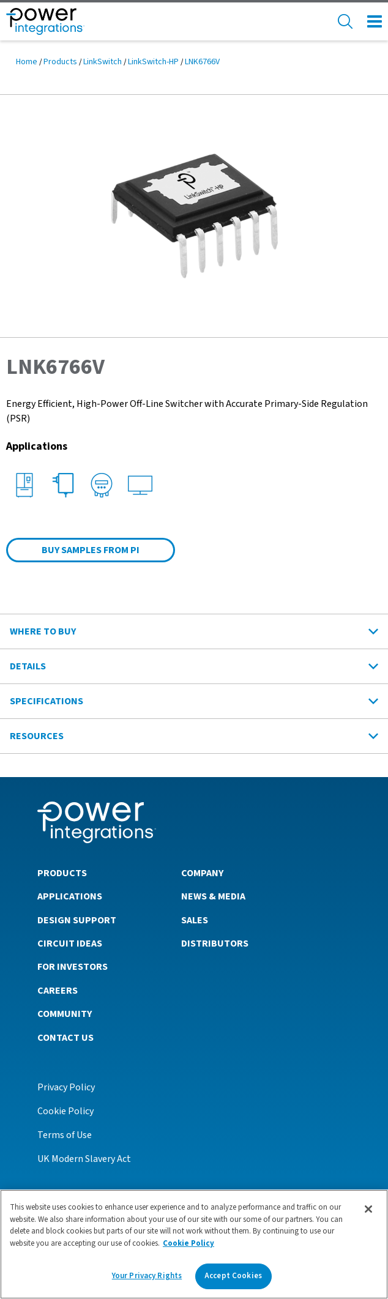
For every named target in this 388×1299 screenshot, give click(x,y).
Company (202, 873)
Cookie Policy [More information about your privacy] (188, 1243)
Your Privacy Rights (147, 1275)
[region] (194, 1244)
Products (60, 62)
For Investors (72, 966)
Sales (194, 920)
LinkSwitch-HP (153, 62)
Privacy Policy (66, 1087)
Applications (69, 896)
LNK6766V (202, 62)
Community (64, 1014)
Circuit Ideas (69, 943)
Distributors (214, 943)
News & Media (213, 896)
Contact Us (65, 1037)
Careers (57, 990)
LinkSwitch (102, 62)
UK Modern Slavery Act (84, 1159)
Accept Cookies (233, 1275)
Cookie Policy (65, 1111)
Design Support (76, 920)
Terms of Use (64, 1135)
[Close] (368, 1209)
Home (26, 62)
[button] (194, 215)
